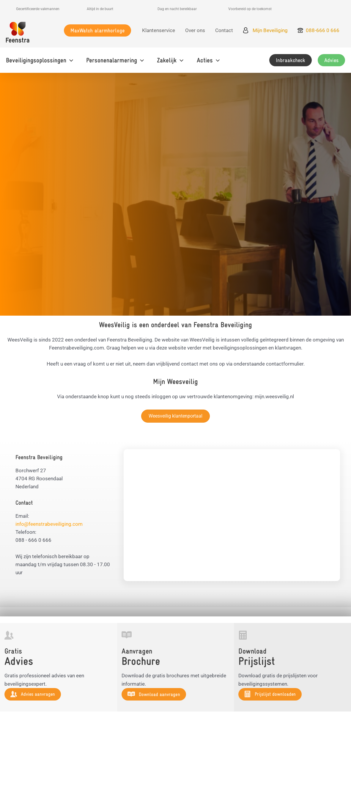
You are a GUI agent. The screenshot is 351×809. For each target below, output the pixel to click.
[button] (97, 30)
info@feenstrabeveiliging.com (49, 524)
